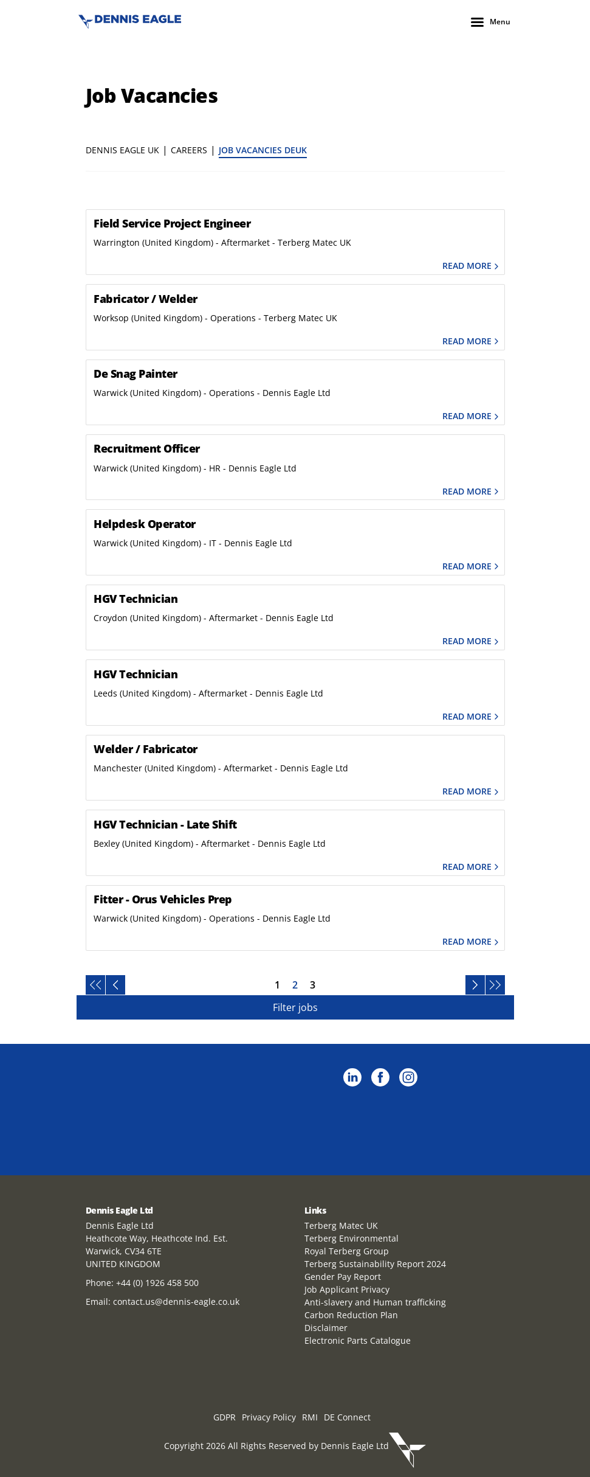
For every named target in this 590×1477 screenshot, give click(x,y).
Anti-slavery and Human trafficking (375, 1302)
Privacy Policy (269, 1417)
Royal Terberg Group (346, 1251)
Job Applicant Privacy (346, 1289)
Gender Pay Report (342, 1276)
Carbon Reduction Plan (351, 1315)
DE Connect (347, 1417)
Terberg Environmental (351, 1238)
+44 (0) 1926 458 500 (157, 1282)
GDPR (224, 1417)
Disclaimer (326, 1327)
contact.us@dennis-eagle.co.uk (176, 1301)
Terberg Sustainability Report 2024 (375, 1264)
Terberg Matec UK (341, 1225)
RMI (310, 1417)
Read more (471, 266)
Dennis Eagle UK (122, 150)
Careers (189, 150)
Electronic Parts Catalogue (357, 1340)
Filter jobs (295, 1007)
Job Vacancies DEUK (263, 150)
